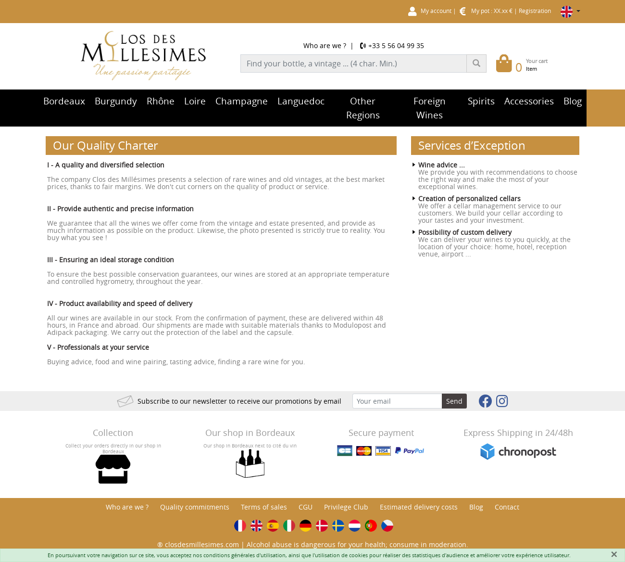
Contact (507, 506)
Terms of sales (264, 506)
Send (454, 401)
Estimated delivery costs (419, 506)
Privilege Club (346, 506)
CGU (305, 506)
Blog (476, 506)
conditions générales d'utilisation (244, 555)
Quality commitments (194, 506)
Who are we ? (324, 45)
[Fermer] (614, 554)
